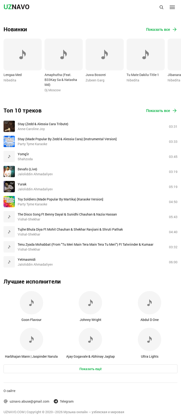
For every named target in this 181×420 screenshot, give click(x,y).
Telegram (64, 401)
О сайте (9, 390)
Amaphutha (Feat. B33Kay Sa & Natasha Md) (61, 79)
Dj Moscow (53, 90)
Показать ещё (90, 369)
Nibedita (10, 80)
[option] (23, 61)
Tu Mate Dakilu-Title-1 (143, 74)
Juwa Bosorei (96, 74)
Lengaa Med (13, 74)
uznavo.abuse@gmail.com (26, 401)
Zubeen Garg (95, 80)
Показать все (161, 29)
